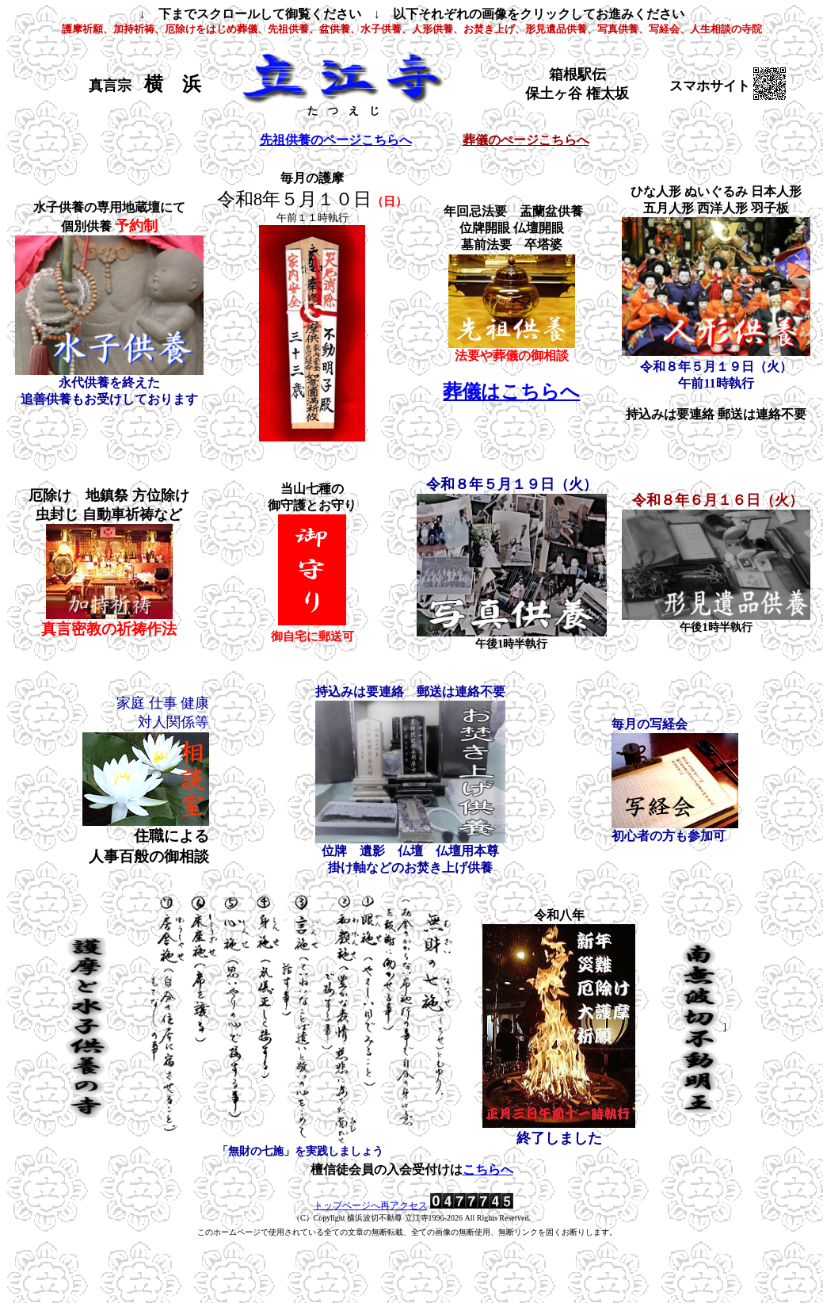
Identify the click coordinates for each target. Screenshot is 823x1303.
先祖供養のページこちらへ (336, 140)
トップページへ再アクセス (371, 1205)
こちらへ (488, 1169)
